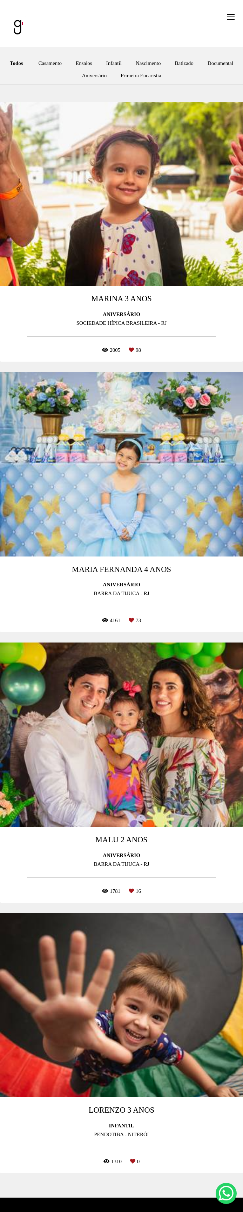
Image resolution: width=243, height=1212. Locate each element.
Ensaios (84, 63)
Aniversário (94, 75)
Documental (220, 63)
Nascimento (148, 63)
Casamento (50, 63)
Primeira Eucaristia (141, 75)
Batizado (184, 63)
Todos (16, 63)
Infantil (114, 63)
